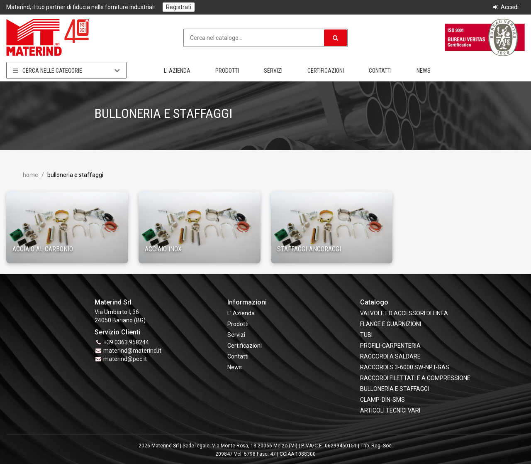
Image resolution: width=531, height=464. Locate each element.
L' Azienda (177, 70)
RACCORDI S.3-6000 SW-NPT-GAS (404, 367)
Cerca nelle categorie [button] (66, 70)
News (424, 70)
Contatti (380, 70)
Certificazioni (325, 70)
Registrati (178, 7)
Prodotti (227, 70)
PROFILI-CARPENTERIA (390, 345)
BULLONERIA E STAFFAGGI (394, 388)
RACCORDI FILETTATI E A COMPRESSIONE (415, 378)
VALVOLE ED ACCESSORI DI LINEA (404, 313)
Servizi (273, 70)
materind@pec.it (125, 359)
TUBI (366, 334)
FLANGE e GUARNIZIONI (390, 324)
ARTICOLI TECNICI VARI (390, 410)
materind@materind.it (132, 350)
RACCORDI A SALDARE (390, 356)
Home (30, 175)
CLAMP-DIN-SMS (382, 399)
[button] (335, 37)
